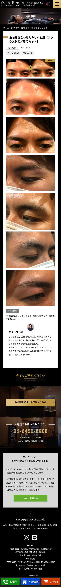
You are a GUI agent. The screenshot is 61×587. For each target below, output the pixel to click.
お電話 (10, 581)
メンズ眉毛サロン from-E (30, 519)
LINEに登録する (30, 498)
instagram (48, 4)
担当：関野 (12, 311)
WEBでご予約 (50, 581)
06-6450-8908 (30, 431)
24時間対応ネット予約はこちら (30, 402)
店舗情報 (30, 581)
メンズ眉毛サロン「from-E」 (7, 3)
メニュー (57, 4)
